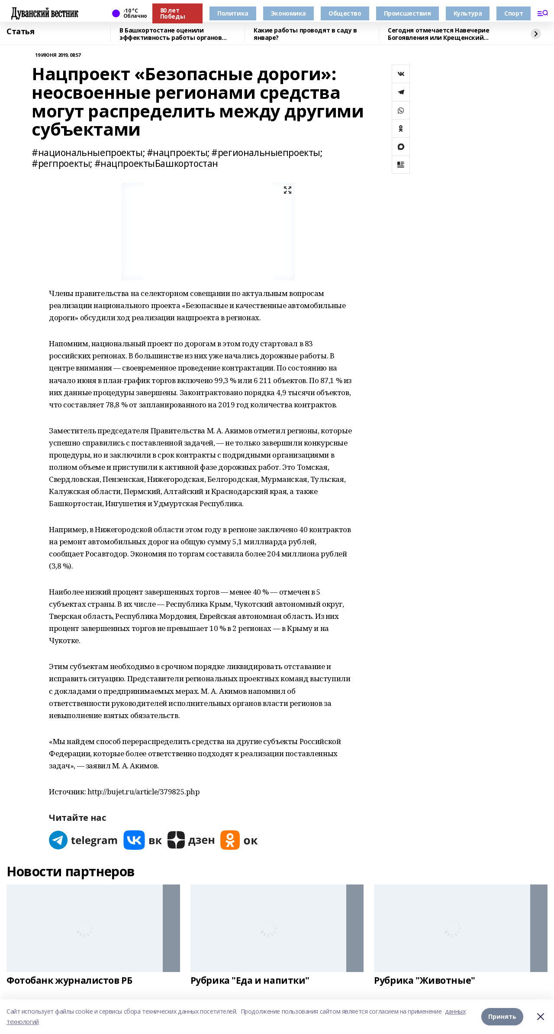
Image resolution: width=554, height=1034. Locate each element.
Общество (345, 13)
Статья (20, 31)
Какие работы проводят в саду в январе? (305, 34)
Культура (468, 13)
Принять (502, 1016)
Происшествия (407, 13)
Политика (232, 13)
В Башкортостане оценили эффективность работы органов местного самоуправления (170, 34)
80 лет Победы (172, 13)
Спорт (513, 13)
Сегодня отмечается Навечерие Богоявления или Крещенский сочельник (438, 34)
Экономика (288, 13)
